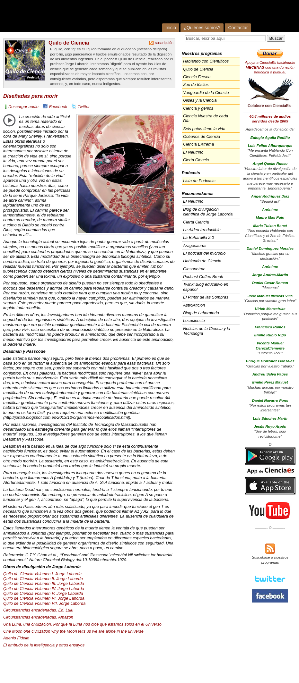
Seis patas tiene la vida (204, 128)
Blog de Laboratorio (201, 312)
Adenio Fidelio (16, 638)
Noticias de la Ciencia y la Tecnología (206, 331)
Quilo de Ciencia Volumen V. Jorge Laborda (43, 593)
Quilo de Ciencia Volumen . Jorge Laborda (43, 583)
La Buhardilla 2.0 (198, 237)
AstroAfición (194, 305)
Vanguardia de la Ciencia (206, 92)
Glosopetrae (194, 268)
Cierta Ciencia (196, 159)
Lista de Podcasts (199, 180)
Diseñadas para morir (30, 96)
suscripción (164, 43)
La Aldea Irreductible (202, 229)
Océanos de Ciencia (201, 136)
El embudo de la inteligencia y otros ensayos (43, 645)
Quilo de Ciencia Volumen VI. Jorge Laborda (43, 598)
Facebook (58, 106)
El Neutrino (193, 152)
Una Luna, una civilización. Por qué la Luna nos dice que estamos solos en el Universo (82, 624)
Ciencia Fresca (196, 76)
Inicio (170, 27)
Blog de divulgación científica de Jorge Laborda (208, 211)
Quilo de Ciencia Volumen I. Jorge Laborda (42, 573)
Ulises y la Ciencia (200, 100)
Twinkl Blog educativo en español (205, 286)
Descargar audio (23, 106)
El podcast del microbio (204, 253)
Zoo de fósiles (196, 84)
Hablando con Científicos (206, 61)
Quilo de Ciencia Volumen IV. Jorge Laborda (43, 588)
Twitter (84, 106)
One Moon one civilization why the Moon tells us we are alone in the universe (73, 631)
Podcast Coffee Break (203, 276)
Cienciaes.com (85, 16)
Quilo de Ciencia (68, 43)
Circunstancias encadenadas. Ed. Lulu (38, 610)
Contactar (238, 27)
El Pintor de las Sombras (205, 297)
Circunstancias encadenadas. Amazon (38, 617)
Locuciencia (194, 320)
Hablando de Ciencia (202, 260)
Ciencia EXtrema (198, 144)
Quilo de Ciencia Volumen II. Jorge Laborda (43, 578)
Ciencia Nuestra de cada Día (205, 118)
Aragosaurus (195, 245)
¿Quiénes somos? (202, 27)
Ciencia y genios (198, 108)
